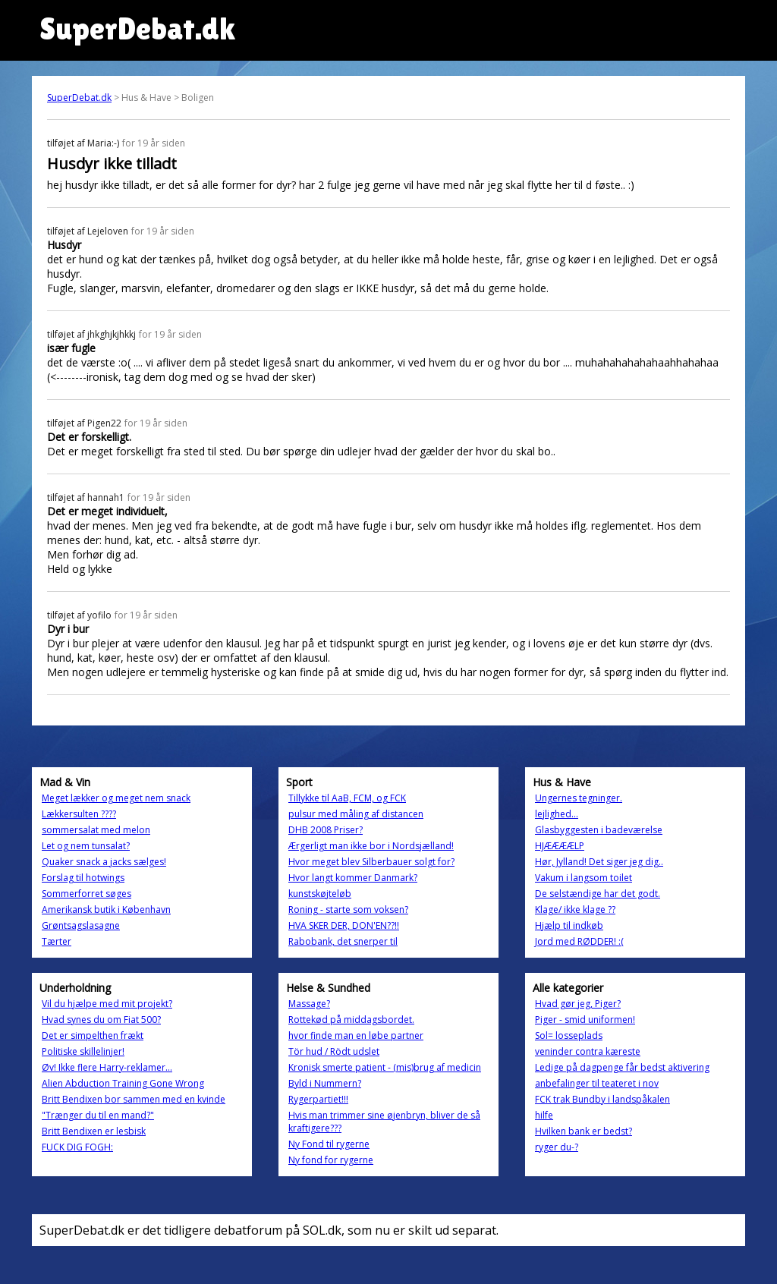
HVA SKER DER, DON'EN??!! (343, 925)
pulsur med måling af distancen (355, 813)
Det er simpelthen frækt (92, 1035)
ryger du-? (556, 1147)
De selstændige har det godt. (597, 893)
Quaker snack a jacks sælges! (104, 861)
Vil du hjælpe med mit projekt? (107, 1003)
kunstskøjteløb (319, 893)
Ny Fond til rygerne (329, 1144)
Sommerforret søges (86, 893)
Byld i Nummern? (324, 1083)
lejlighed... (556, 813)
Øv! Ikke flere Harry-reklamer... (107, 1067)
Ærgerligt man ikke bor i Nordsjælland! (371, 845)
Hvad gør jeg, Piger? (578, 1003)
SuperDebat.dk (79, 97)
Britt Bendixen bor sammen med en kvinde (133, 1099)
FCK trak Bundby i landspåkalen (602, 1099)
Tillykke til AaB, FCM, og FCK (347, 797)
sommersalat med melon (96, 829)
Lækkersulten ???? (79, 813)
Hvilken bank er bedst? (583, 1131)
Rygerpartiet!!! (318, 1099)
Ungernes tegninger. (578, 797)
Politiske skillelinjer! (83, 1051)
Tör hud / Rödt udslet (333, 1051)
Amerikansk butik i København (106, 909)
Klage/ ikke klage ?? (575, 909)
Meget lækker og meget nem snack (116, 797)
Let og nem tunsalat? (86, 845)
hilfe (544, 1115)
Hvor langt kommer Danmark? (352, 877)
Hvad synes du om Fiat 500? (101, 1019)
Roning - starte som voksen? (348, 909)
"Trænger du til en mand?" (98, 1115)
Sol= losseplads (568, 1035)
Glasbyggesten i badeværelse (598, 829)
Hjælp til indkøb (569, 925)
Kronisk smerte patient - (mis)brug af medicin (384, 1067)
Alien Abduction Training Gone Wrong (123, 1083)
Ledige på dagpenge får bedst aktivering (622, 1067)
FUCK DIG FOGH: (77, 1147)
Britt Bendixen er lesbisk (94, 1131)
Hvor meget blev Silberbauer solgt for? (371, 861)
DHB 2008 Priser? (325, 829)
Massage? (309, 1003)
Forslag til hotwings (83, 877)
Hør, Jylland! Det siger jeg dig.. (599, 861)
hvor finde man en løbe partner (355, 1035)
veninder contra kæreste (587, 1051)
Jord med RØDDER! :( (579, 941)
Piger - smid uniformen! (585, 1019)
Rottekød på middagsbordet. (351, 1019)
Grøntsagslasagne (81, 925)
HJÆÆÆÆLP (559, 845)
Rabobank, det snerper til (343, 941)
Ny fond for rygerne (330, 1159)
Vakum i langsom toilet (583, 877)
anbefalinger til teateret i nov (597, 1083)
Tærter (56, 941)
